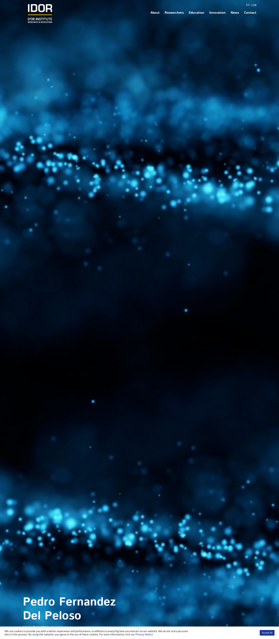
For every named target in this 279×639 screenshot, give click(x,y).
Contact (250, 12)
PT (248, 5)
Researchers (174, 12)
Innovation (217, 12)
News (235, 12)
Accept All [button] (267, 632)
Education (196, 12)
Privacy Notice (144, 634)
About (155, 12)
